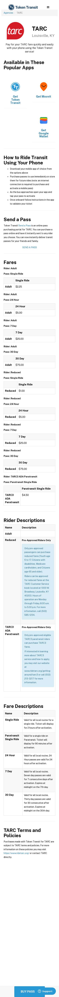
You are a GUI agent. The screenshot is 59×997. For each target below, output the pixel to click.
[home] (22, 7)
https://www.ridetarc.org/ (16, 853)
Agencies (8, 13)
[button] (48, 7)
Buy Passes (29, 991)
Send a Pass (24, 225)
